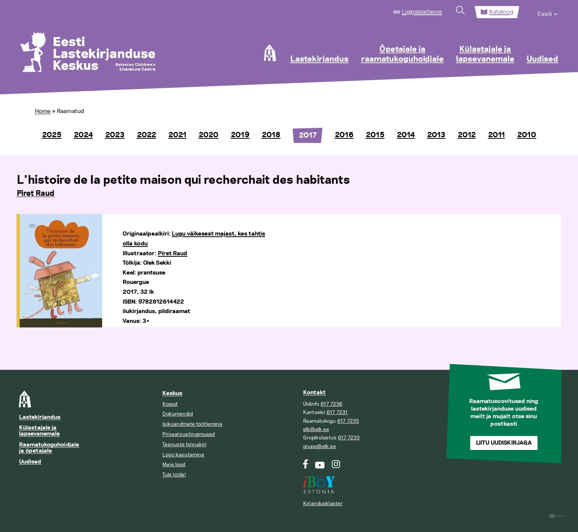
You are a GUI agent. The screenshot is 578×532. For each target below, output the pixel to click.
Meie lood (173, 464)
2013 (436, 135)
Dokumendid (177, 414)
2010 (526, 135)
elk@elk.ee (316, 429)
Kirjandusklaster (323, 503)
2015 (375, 135)
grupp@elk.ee (319, 446)
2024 (83, 135)
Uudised (542, 59)
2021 (177, 135)
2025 (52, 135)
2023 (115, 135)
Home (43, 111)
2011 (496, 135)
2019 (240, 135)
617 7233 (349, 437)
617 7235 (348, 421)
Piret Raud (35, 194)
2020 (209, 135)
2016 (344, 135)
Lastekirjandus (319, 59)
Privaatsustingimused (188, 434)
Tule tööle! (174, 475)
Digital (557, 516)
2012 (467, 135)
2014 (406, 135)
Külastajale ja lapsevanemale (485, 54)
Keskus (172, 393)
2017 (308, 135)
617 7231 (337, 412)
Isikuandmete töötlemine (192, 424)
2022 (146, 135)
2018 (271, 135)
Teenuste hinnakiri (184, 444)
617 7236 (331, 404)
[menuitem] (547, 12)
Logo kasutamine (183, 454)
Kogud (169, 404)
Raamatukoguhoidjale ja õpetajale (49, 448)
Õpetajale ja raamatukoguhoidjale (402, 54)
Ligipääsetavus (422, 12)
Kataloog (501, 12)
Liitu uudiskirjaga (504, 443)
